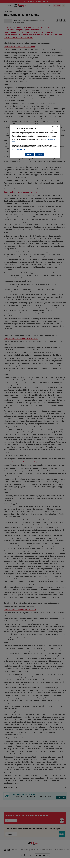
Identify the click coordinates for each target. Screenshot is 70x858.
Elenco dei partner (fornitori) (18, 149)
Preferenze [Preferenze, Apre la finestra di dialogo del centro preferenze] (29, 154)
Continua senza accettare (53, 126)
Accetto (40, 154)
